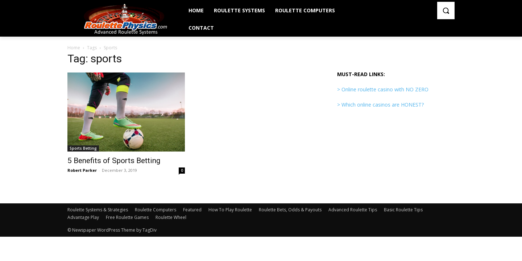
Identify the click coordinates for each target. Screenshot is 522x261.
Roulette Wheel (171, 217)
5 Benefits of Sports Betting (113, 160)
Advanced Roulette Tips (352, 210)
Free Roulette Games (127, 217)
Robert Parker (82, 170)
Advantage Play (83, 217)
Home (73, 48)
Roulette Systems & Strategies (97, 210)
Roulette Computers (155, 210)
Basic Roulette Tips (403, 210)
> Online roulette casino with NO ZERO (382, 89)
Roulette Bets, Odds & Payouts (290, 210)
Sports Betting (83, 148)
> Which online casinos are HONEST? (380, 104)
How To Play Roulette (230, 210)
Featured (192, 210)
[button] (446, 10)
